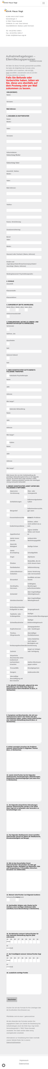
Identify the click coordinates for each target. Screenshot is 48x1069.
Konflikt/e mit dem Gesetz (34, 578)
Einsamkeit (14, 579)
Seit (8, 348)
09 (11, 939)
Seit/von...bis (11, 334)
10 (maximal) (10, 940)
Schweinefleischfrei (13, 897)
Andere (11, 442)
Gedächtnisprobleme (17, 526)
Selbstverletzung (33, 567)
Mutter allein (20, 307)
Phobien (13, 563)
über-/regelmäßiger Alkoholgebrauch (34, 593)
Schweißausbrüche (16, 622)
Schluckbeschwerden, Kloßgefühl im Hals (17, 608)
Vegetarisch (20, 897)
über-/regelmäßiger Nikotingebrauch (34, 599)
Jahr (8, 387)
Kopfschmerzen (15, 629)
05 (26, 939)
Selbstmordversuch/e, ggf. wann (34, 510)
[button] (3, 1065)
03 (33, 939)
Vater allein (28, 307)
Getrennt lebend (12, 355)
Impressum (24, 1060)
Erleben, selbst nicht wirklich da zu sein (34, 524)
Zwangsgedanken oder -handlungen (34, 628)
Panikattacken (15, 567)
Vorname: (10, 101)
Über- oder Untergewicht (32, 492)
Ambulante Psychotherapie (18, 375)
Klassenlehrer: (12, 297)
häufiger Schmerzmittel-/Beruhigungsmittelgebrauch (34, 615)
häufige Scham (33, 546)
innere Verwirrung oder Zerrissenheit (34, 573)
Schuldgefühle (33, 553)
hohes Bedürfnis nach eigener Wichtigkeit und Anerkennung (33, 642)
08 (15, 939)
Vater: (9, 128)
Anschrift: (10, 284)
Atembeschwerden (16, 600)
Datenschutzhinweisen (14, 1042)
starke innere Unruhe (14, 539)
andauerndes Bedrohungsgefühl (34, 539)
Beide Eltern (11, 307)
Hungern (13, 672)
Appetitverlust (15, 534)
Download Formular (36, 61)
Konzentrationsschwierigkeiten (17, 517)
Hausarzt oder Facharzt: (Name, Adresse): (21, 254)
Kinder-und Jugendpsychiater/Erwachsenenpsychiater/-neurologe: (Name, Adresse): (22, 264)
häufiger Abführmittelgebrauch (34, 621)
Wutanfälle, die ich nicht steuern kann (34, 562)
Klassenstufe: (11, 290)
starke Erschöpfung (14, 552)
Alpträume (31, 557)
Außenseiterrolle (33, 672)
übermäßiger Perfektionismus (33, 634)
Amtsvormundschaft (14, 313)
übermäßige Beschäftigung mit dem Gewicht (16, 678)
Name (8, 379)
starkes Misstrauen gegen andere (34, 663)
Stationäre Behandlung (17, 409)
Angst (12, 557)
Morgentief (14, 511)
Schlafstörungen (16, 502)
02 (37, 939)
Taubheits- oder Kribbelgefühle (15, 615)
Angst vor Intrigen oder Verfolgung (34, 650)
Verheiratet (10, 326)
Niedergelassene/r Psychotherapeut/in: (20, 274)
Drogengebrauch (33, 609)
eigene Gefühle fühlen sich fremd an (33, 532)
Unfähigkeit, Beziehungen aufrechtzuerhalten (33, 586)
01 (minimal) (10, 947)
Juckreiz (13, 651)
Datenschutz (24, 1064)
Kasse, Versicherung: (14, 222)
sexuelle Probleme (34, 517)
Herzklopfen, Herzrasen (14, 587)
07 (18, 939)
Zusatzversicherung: (14, 229)
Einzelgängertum (33, 668)
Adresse (9, 394)
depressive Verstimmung (14, 492)
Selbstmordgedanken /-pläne (34, 501)
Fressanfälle (14, 668)
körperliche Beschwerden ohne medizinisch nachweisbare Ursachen (16, 660)
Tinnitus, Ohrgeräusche (15, 634)
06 (22, 939)
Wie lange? (10, 401)
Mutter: (9, 122)
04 (30, 939)
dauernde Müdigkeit (13, 545)
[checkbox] (8, 491)
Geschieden (11, 340)
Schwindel (13, 594)
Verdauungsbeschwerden (17, 645)
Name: (9, 95)
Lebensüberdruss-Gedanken (16, 573)
